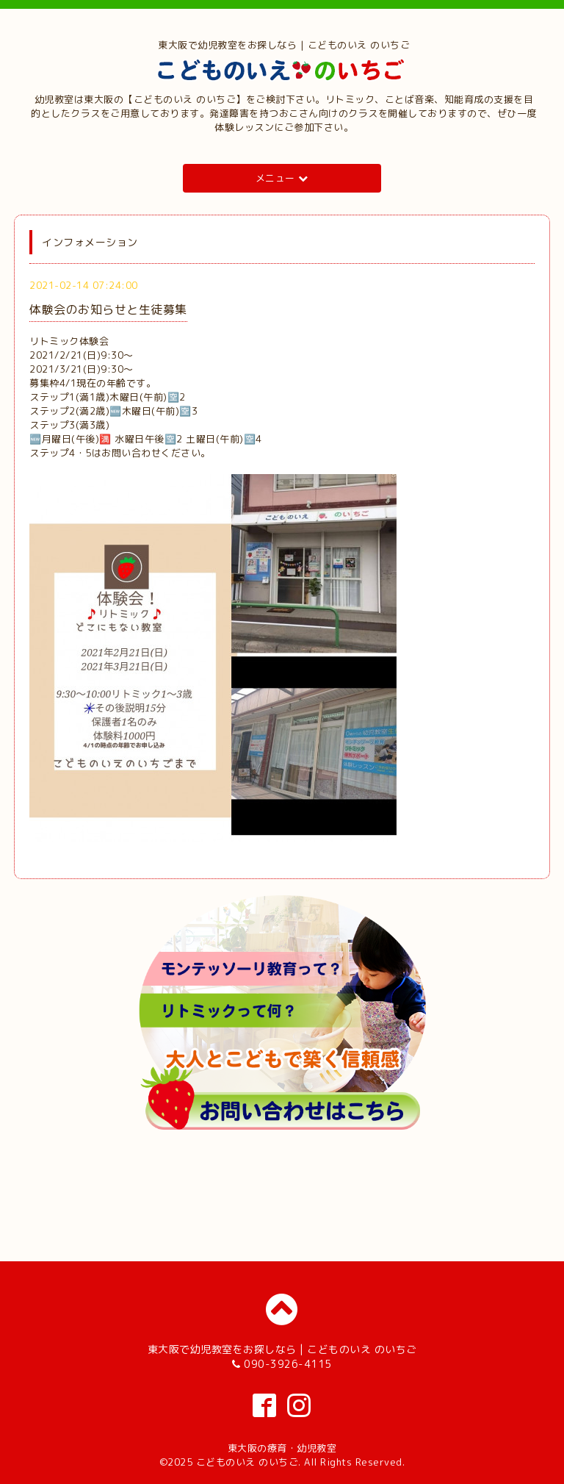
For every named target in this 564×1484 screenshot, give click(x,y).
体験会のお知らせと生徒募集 (108, 309)
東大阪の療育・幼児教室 (282, 1448)
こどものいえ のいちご (247, 1462)
